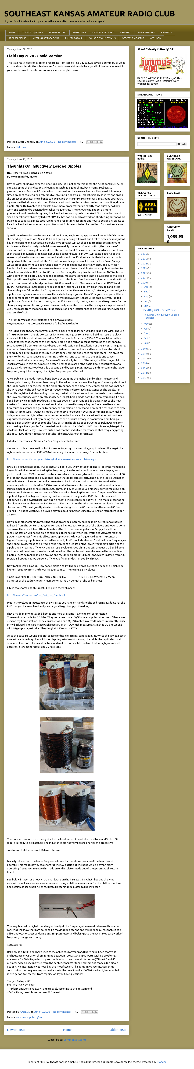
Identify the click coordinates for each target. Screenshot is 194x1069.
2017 (144, 358)
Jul (146, 301)
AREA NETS (125, 32)
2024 (144, 263)
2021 (144, 278)
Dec (146, 286)
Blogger (161, 1061)
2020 (144, 282)
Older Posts (118, 1029)
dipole (31, 1017)
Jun (146, 306)
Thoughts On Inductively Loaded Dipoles (44, 166)
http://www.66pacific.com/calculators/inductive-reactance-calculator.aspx (51, 459)
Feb (146, 338)
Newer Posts (16, 1029)
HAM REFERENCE (146, 32)
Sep (146, 291)
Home (67, 1029)
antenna (21, 1017)
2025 (144, 258)
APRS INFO (155, 38)
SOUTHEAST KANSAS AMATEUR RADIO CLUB (89, 13)
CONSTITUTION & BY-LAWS (102, 38)
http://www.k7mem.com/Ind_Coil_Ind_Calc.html (36, 595)
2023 (144, 268)
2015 (144, 368)
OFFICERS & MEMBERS (133, 38)
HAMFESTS (166, 32)
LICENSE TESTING (57, 32)
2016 (144, 363)
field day (21, 147)
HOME (12, 32)
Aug (146, 296)
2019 (144, 349)
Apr (146, 328)
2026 (144, 254)
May (146, 323)
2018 (144, 353)
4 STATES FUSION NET (103, 32)
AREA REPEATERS (17, 38)
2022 (144, 273)
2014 (144, 372)
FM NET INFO (79, 32)
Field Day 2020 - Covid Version (34, 56)
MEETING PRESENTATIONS (46, 38)
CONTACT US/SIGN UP (32, 32)
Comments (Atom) (74, 1039)
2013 (144, 377)
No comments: (67, 141)
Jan (146, 343)
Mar (146, 333)
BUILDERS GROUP (73, 38)
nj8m (39, 1017)
